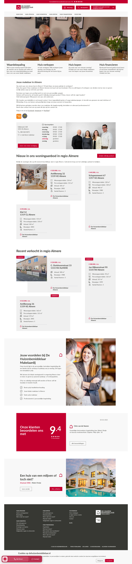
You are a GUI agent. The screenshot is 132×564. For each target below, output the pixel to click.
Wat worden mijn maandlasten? (51, 531)
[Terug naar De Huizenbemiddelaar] (113, 7)
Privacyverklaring (75, 546)
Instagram (38, 110)
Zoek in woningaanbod (22, 513)
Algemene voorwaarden (109, 546)
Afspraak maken (20, 529)
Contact (71, 518)
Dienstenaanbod (47, 515)
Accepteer (109, 560)
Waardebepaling (20, 525)
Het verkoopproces (21, 523)
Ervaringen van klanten (22, 527)
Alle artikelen (56, 489)
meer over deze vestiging (28, 146)
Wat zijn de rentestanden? (49, 533)
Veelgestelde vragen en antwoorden (25, 531)
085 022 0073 (24, 132)
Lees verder (26, 489)
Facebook (31, 110)
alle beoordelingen (78, 443)
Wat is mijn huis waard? (22, 517)
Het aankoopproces (48, 513)
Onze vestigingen (73, 513)
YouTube (46, 110)
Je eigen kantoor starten (75, 515)
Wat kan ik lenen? (47, 529)
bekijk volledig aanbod (106, 156)
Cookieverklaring (95, 546)
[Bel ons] (83, 7)
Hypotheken (46, 527)
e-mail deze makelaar (26, 135)
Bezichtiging (19, 515)
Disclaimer (85, 546)
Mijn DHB (19, 14)
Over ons (78, 14)
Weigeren (100, 560)
